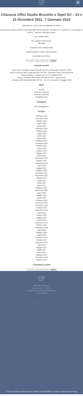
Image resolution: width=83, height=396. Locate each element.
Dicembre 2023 (41, 143)
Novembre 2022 (41, 158)
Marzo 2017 (41, 252)
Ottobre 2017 (41, 240)
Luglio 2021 (41, 181)
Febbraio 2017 (41, 255)
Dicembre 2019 (41, 203)
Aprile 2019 (41, 220)
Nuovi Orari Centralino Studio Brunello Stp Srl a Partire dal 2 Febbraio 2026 (41, 70)
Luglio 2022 (41, 166)
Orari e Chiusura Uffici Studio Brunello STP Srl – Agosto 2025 (41, 78)
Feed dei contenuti (41, 92)
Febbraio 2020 (41, 200)
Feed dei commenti (41, 94)
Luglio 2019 (41, 213)
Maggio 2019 (41, 218)
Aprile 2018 (41, 235)
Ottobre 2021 (41, 178)
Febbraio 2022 (41, 171)
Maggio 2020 (41, 195)
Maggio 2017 (41, 247)
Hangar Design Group (68, 392)
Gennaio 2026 (41, 116)
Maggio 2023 (41, 153)
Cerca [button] (53, 61)
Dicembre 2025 (41, 119)
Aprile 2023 (41, 156)
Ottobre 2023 (41, 146)
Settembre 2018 (41, 228)
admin (58, 26)
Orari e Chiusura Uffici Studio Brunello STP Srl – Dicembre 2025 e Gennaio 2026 (41, 73)
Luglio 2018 (41, 230)
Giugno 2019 (41, 215)
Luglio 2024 (41, 133)
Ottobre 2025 (41, 121)
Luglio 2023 (41, 148)
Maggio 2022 (41, 168)
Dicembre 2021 (41, 173)
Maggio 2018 (41, 233)
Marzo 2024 (41, 138)
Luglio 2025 (41, 123)
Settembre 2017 (41, 243)
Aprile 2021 (41, 183)
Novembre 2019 (41, 205)
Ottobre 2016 (41, 260)
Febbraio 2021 (41, 188)
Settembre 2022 (41, 163)
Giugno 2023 (41, 151)
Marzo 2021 (41, 185)
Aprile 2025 (41, 126)
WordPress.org (41, 97)
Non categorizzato (46, 48)
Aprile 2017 (41, 250)
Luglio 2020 (41, 193)
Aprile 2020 (41, 198)
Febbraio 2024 (41, 141)
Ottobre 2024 (41, 131)
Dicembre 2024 (41, 128)
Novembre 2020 (41, 190)
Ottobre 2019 (41, 208)
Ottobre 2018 (41, 225)
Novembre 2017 (41, 237)
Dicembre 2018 (41, 223)
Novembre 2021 (41, 176)
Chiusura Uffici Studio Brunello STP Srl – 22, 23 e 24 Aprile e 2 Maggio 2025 (41, 80)
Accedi (41, 90)
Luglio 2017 (41, 245)
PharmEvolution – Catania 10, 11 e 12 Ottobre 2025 (41, 75)
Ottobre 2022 (41, 161)
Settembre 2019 (41, 210)
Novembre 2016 (41, 257)
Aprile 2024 (41, 136)
